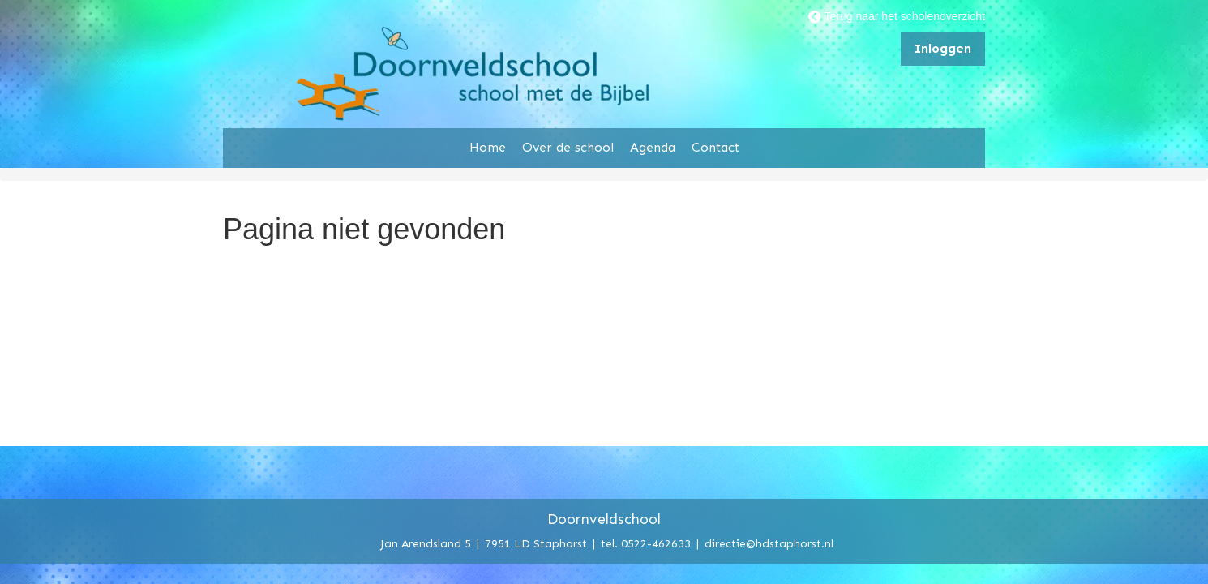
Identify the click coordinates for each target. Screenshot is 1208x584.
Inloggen (943, 48)
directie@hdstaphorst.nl (769, 543)
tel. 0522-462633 (646, 543)
